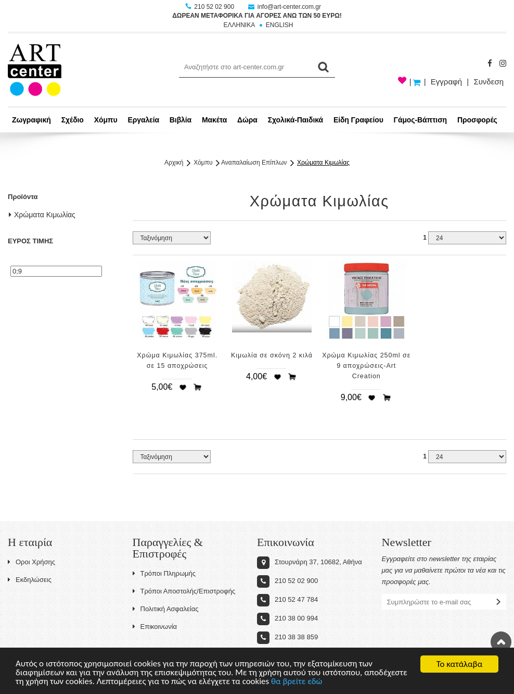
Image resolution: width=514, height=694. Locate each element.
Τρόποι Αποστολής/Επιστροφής (184, 591)
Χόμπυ (106, 120)
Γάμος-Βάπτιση (420, 120)
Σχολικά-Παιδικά (295, 120)
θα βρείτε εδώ (298, 683)
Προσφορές (477, 120)
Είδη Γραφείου (358, 120)
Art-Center (34, 69)
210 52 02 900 (210, 6)
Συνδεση (488, 81)
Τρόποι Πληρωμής (164, 573)
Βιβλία (180, 120)
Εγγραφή (446, 81)
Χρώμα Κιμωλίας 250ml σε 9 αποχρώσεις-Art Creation (366, 366)
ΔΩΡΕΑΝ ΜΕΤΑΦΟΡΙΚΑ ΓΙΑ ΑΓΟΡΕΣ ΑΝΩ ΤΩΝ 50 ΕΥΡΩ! (257, 15)
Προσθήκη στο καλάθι (197, 387)
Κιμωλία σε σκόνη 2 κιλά (272, 355)
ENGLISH (279, 25)
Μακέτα (214, 120)
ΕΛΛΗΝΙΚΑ (239, 25)
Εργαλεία (143, 120)
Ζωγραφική (31, 120)
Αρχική (173, 162)
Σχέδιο (72, 120)
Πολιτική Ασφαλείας (166, 609)
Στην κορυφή (501, 641)
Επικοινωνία (155, 626)
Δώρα (247, 120)
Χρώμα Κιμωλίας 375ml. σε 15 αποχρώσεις (177, 360)
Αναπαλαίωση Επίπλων (254, 162)
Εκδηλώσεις (30, 580)
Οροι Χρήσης (31, 562)
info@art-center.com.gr (284, 6)
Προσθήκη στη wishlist (182, 387)
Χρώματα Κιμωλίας (323, 162)
